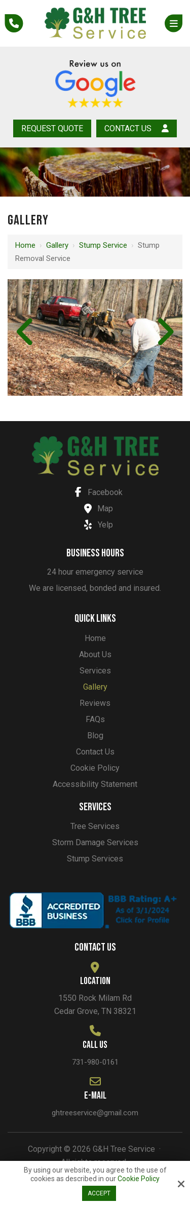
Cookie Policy (139, 1179)
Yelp (96, 525)
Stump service (103, 245)
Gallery (57, 245)
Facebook (95, 492)
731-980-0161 (95, 1062)
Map (95, 508)
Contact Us (136, 128)
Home (25, 245)
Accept (99, 1193)
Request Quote (52, 128)
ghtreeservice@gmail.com (95, 1112)
